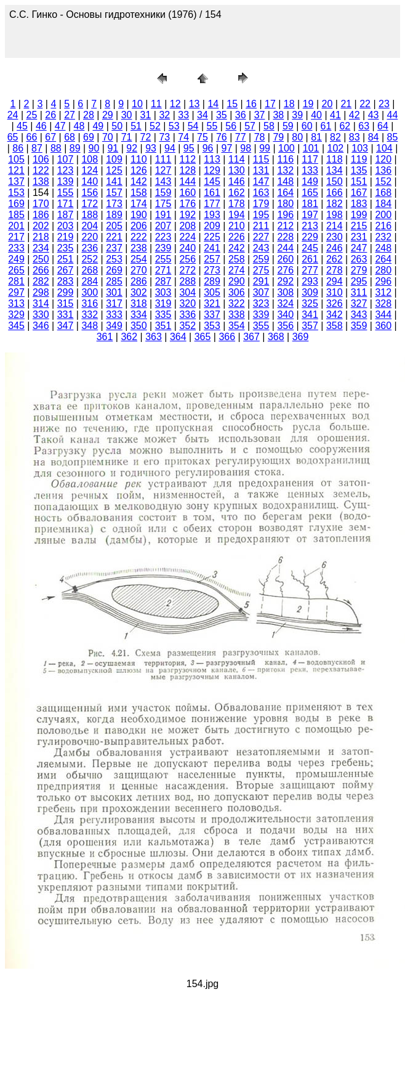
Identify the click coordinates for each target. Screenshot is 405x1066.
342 (334, 314)
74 (183, 137)
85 (392, 137)
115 (261, 159)
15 (232, 104)
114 (236, 159)
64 (382, 126)
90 (94, 148)
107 (65, 159)
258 (236, 259)
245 (310, 248)
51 (136, 126)
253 (114, 259)
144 (187, 181)
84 (373, 137)
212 (285, 226)
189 (114, 215)
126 (138, 170)
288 (187, 281)
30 (126, 115)
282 (41, 281)
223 (163, 237)
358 (334, 325)
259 (261, 259)
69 (88, 137)
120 (383, 159)
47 (60, 126)
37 (259, 115)
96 (208, 148)
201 (16, 226)
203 (65, 226)
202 (41, 226)
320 (187, 303)
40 (316, 115)
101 (311, 148)
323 (261, 303)
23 (384, 104)
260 (285, 259)
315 (65, 303)
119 (359, 159)
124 (89, 170)
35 (221, 115)
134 (334, 170)
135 (359, 170)
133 (310, 170)
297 (16, 292)
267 (65, 270)
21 (345, 104)
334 (138, 314)
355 (261, 325)
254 (138, 259)
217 (16, 237)
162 (236, 192)
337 (212, 314)
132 (285, 170)
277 (310, 270)
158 (138, 192)
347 (65, 325)
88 (56, 148)
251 (65, 259)
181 (310, 203)
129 (212, 170)
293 (310, 281)
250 (41, 259)
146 (236, 181)
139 (65, 181)
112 (187, 159)
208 (187, 226)
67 (50, 137)
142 (138, 181)
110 (138, 159)
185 (16, 215)
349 (114, 325)
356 (285, 325)
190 (138, 215)
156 (89, 192)
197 (310, 215)
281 (16, 281)
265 (16, 270)
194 (236, 215)
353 (212, 325)
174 (138, 203)
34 (202, 115)
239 (163, 248)
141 (114, 181)
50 (116, 126)
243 (261, 248)
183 (359, 203)
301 (114, 292)
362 (129, 337)
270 (138, 270)
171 (65, 203)
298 (41, 292)
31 (145, 115)
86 (17, 148)
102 (335, 148)
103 (359, 148)
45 (22, 126)
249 (16, 259)
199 (359, 215)
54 (193, 126)
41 (335, 115)
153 (16, 192)
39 (297, 115)
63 (363, 126)
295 (359, 281)
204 (89, 226)
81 (316, 137)
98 (245, 148)
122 (41, 170)
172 (89, 203)
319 (163, 303)
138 (41, 181)
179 (261, 203)
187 (65, 215)
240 (187, 248)
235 (65, 248)
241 (212, 248)
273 (212, 270)
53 (174, 126)
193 (212, 215)
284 (89, 281)
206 (138, 226)
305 (212, 292)
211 (261, 226)
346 (41, 325)
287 (163, 281)
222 (138, 237)
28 (88, 115)
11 (156, 104)
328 (383, 303)
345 (16, 325)
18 (289, 104)
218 (41, 237)
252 (89, 259)
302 (138, 292)
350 (138, 325)
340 (285, 314)
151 (359, 181)
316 (89, 303)
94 (169, 148)
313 (16, 303)
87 (36, 148)
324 (285, 303)
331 (65, 314)
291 (261, 281)
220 (89, 237)
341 (310, 314)
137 (16, 181)
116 (285, 159)
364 (178, 337)
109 (114, 159)
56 (230, 126)
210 (236, 226)
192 (187, 215)
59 (288, 126)
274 (236, 270)
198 (334, 215)
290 (236, 281)
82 (335, 137)
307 (261, 292)
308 (285, 292)
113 (212, 159)
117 (310, 159)
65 (12, 137)
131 (261, 170)
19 (308, 104)
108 (89, 159)
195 (261, 215)
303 (163, 292)
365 (202, 337)
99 (264, 148)
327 (359, 303)
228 (285, 237)
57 (249, 126)
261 (310, 259)
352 (187, 325)
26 (50, 115)
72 (145, 137)
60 (307, 126)
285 (114, 281)
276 (285, 270)
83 (354, 137)
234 (41, 248)
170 (41, 203)
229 (310, 237)
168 (383, 192)
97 (227, 148)
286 (138, 281)
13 (194, 104)
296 (383, 281)
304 (187, 292)
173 (114, 203)
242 (236, 248)
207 (163, 226)
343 (359, 314)
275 (261, 270)
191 (163, 215)
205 (114, 226)
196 (285, 215)
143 (163, 181)
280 (383, 270)
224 (187, 237)
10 (137, 104)
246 (334, 248)
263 (359, 259)
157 (114, 192)
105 (16, 159)
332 (89, 314)
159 (163, 192)
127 (163, 170)
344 (383, 314)
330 (41, 314)
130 (236, 170)
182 (334, 203)
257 (212, 259)
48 (79, 126)
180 (285, 203)
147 (261, 181)
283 (65, 281)
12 (175, 104)
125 (114, 170)
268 (89, 270)
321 (212, 303)
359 (359, 325)
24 (12, 115)
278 (334, 270)
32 (164, 115)
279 (359, 270)
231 (359, 237)
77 (240, 137)
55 (212, 126)
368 (276, 337)
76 (221, 137)
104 (384, 148)
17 (270, 104)
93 (150, 148)
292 (285, 281)
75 (202, 137)
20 (327, 104)
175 (163, 203)
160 (187, 192)
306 (236, 292)
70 (107, 137)
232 (383, 237)
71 (126, 137)
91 (112, 148)
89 (75, 148)
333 (114, 314)
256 (187, 259)
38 (278, 115)
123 (65, 170)
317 (114, 303)
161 (212, 192)
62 (344, 126)
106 (41, 159)
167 (359, 192)
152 (383, 181)
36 (240, 115)
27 (69, 115)
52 (155, 126)
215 (359, 226)
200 (383, 215)
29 (107, 115)
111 (163, 159)
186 (41, 215)
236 (89, 248)
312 (383, 292)
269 (114, 270)
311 (359, 292)
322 (236, 303)
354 (236, 325)
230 (334, 237)
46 (41, 126)
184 (383, 203)
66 (32, 137)
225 (212, 237)
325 (310, 303)
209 (212, 226)
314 (41, 303)
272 (187, 270)
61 (326, 126)
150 (334, 181)
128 (187, 170)
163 (261, 192)
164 (285, 192)
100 (286, 148)
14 (213, 104)
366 (227, 337)
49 (97, 126)
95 (188, 148)
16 (251, 104)
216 (383, 226)
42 (354, 115)
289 (212, 281)
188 (89, 215)
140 (89, 181)
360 (383, 325)
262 (334, 259)
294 (334, 281)
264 (383, 259)
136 (383, 170)
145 (212, 181)
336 (187, 314)
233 (16, 248)
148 (285, 181)
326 (334, 303)
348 (89, 325)
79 (278, 137)
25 (32, 115)
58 (269, 126)
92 (131, 148)
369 (300, 337)
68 (69, 137)
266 (41, 270)
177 (212, 203)
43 (373, 115)
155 (65, 192)
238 (138, 248)
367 (251, 337)
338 (236, 314)
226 (236, 237)
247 (359, 248)
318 (138, 303)
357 (310, 325)
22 (365, 104)
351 (163, 325)
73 (164, 137)
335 (163, 314)
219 (65, 237)
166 (334, 192)
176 (187, 203)
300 (89, 292)
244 (285, 248)
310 (334, 292)
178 (236, 203)
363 (153, 337)
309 (310, 292)
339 (261, 314)
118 (334, 159)
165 (310, 192)
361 (105, 337)
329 (16, 314)
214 (334, 226)
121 (16, 170)
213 (310, 226)
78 (259, 137)
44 (392, 115)
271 (163, 270)
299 (65, 292)
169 (16, 203)
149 (310, 181)
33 (183, 115)
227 (261, 237)
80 (297, 137)
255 (163, 259)
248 (383, 248)
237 (114, 248)
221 (114, 237)
